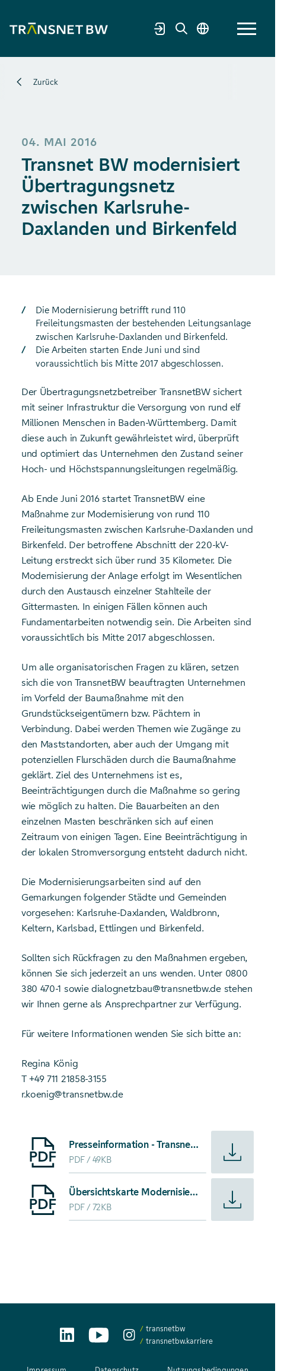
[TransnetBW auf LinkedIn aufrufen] (67, 1335)
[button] (247, 28)
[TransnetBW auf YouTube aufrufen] (98, 1335)
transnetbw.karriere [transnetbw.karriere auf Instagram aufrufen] (179, 1341)
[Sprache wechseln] (202, 28)
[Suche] (181, 28)
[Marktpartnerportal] (160, 28)
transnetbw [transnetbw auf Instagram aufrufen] (165, 1328)
